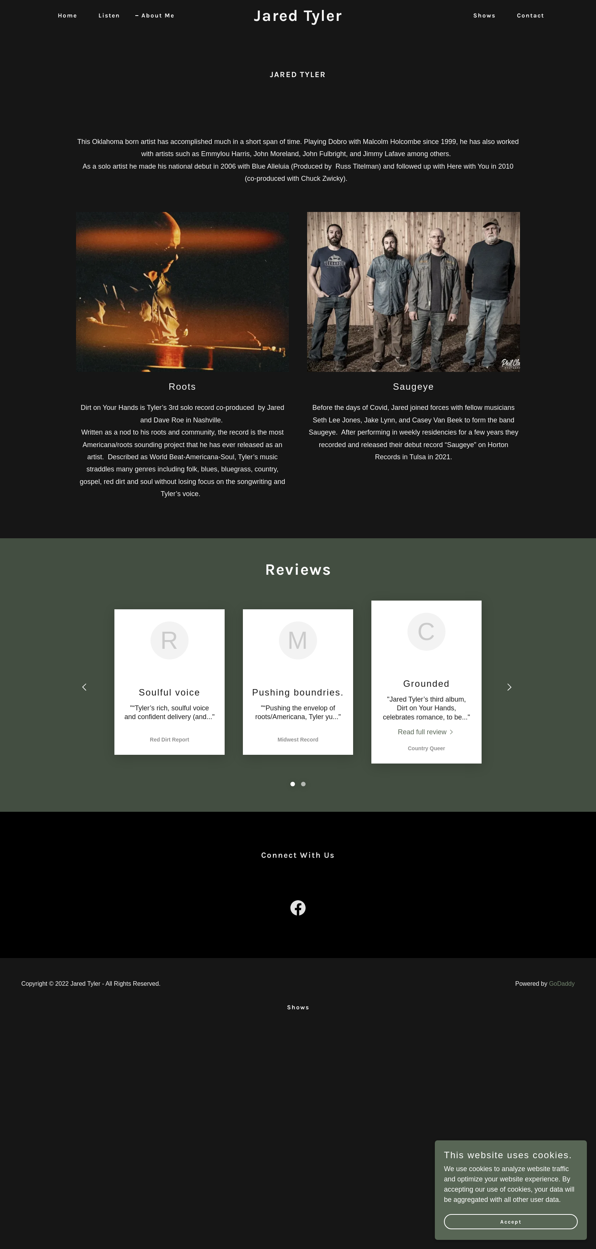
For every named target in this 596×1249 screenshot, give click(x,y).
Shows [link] (484, 15)
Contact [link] (530, 15)
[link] (298, 18)
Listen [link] (109, 15)
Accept (511, 1222)
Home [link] (67, 15)
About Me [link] (157, 15)
